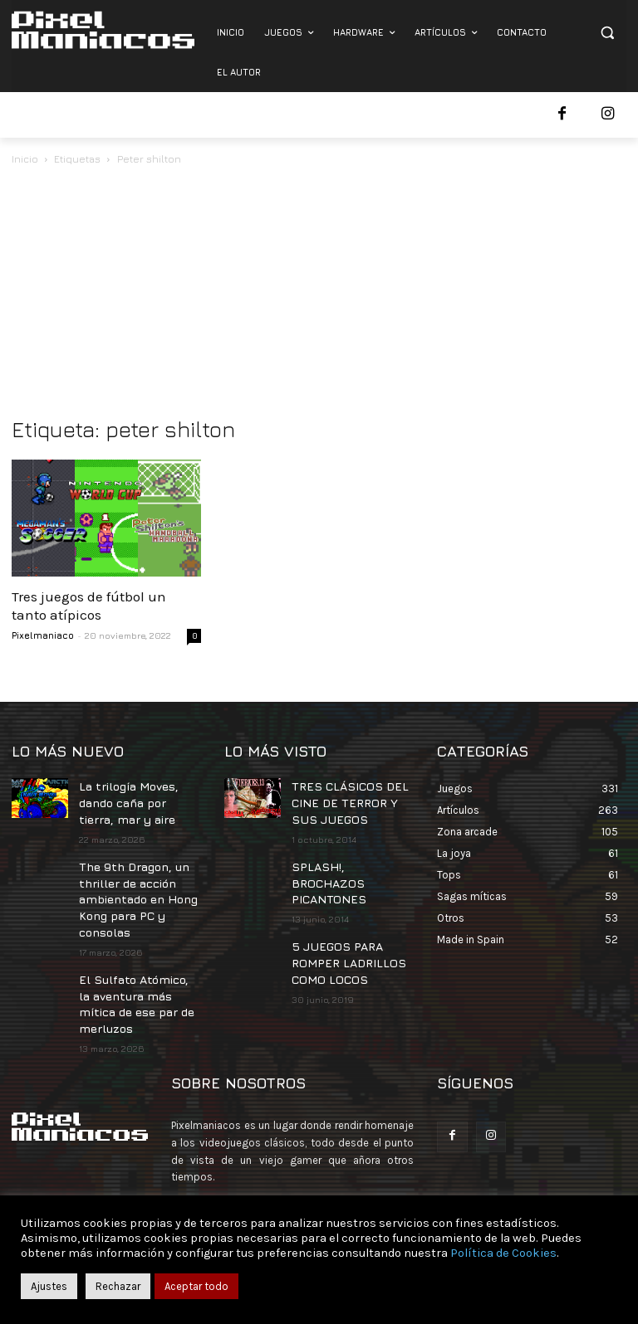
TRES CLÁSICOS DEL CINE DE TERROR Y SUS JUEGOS (348, 798)
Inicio (25, 159)
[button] (606, 32)
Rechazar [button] (118, 1286)
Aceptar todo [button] (196, 1286)
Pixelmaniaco (43, 635)
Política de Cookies (503, 1253)
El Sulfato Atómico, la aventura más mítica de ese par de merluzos (134, 978)
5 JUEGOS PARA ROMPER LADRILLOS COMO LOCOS (339, 929)
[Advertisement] (319, 293)
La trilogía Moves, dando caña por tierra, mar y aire (137, 798)
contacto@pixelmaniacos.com (315, 1182)
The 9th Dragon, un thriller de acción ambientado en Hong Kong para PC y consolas (134, 885)
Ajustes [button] (49, 1286)
